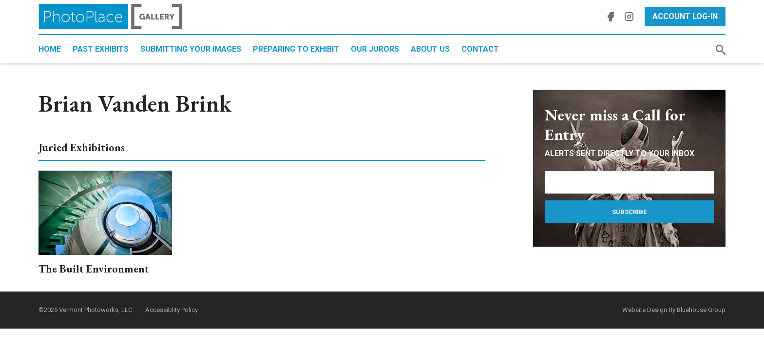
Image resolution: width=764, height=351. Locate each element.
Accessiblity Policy (171, 309)
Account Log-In (685, 16)
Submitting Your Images (190, 49)
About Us (430, 49)
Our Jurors (375, 49)
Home (49, 49)
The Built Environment (93, 269)
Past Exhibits (101, 49)
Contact (480, 49)
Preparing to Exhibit (296, 49)
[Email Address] (629, 182)
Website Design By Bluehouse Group (674, 309)
